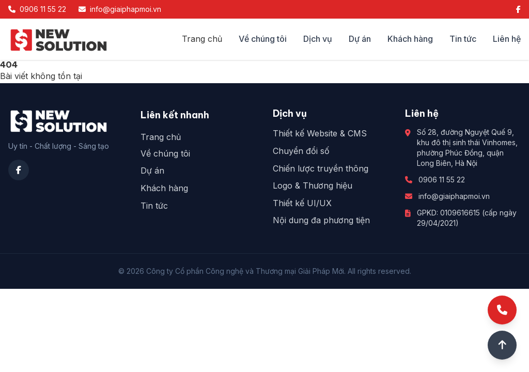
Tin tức (462, 39)
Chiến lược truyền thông (320, 168)
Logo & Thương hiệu (312, 185)
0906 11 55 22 (441, 179)
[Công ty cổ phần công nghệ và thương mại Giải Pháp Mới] (58, 39)
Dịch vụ (317, 39)
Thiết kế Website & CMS (320, 133)
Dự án (360, 39)
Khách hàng (410, 39)
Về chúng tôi (263, 39)
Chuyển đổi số (301, 151)
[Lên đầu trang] (502, 345)
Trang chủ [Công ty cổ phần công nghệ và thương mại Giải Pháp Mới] (202, 39)
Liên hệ (507, 39)
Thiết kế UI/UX (302, 203)
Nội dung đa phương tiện (321, 220)
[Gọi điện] (502, 310)
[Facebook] (518, 9)
